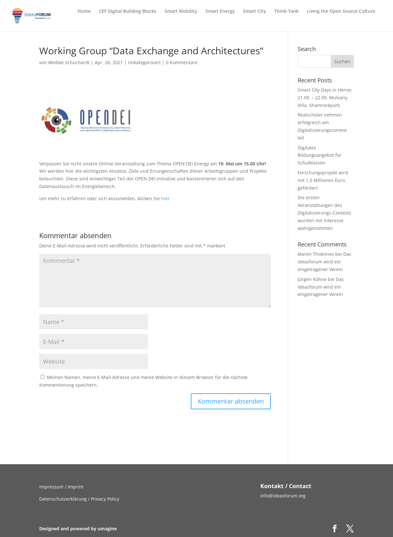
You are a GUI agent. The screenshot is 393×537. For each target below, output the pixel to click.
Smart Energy (220, 11)
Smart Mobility (181, 11)
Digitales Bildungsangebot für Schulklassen (320, 155)
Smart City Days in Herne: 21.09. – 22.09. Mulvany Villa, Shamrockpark (325, 97)
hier (165, 198)
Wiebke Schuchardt (69, 62)
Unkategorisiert (144, 62)
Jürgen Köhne (312, 279)
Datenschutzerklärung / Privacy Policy (79, 499)
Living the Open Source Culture (341, 11)
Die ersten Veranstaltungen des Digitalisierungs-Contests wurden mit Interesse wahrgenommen (324, 212)
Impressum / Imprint (61, 487)
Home (84, 11)
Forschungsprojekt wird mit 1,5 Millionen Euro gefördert (323, 180)
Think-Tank (286, 11)
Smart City (254, 11)
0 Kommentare (181, 62)
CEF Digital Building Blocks (127, 11)
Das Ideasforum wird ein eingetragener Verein (324, 261)
